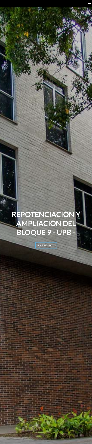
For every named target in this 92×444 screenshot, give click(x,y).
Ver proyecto (46, 245)
